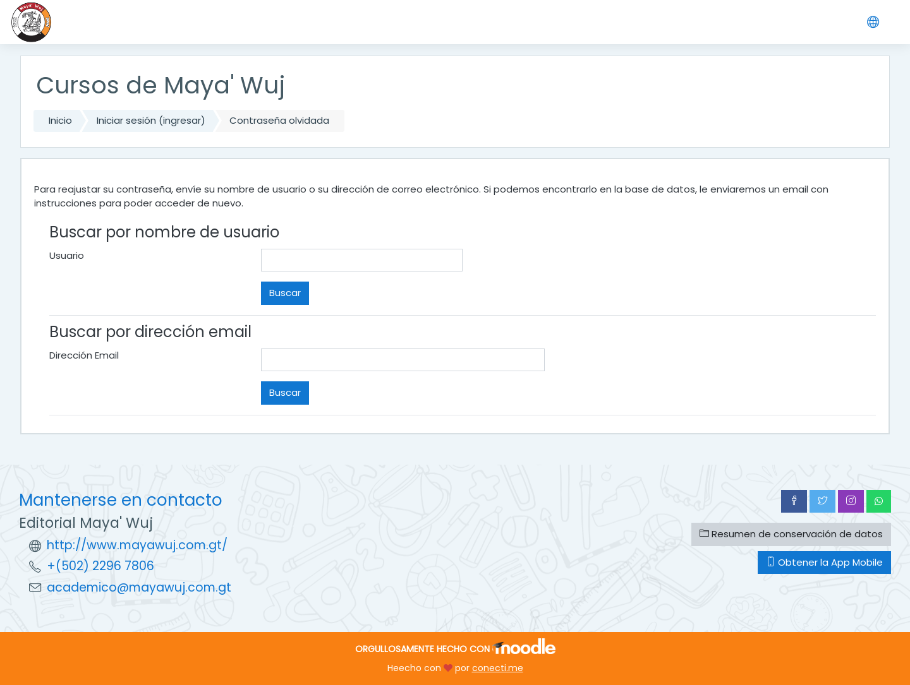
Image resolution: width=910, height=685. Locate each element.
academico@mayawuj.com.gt (139, 587)
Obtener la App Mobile (824, 562)
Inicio (60, 120)
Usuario (66, 255)
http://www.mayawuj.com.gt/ (137, 545)
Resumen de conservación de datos (791, 533)
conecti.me (497, 668)
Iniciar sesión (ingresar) (151, 120)
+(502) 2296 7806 (100, 566)
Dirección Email (84, 355)
